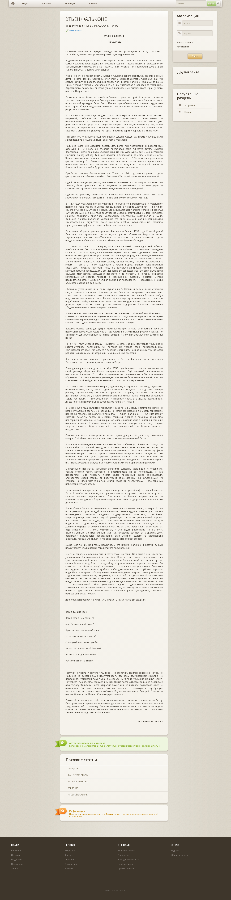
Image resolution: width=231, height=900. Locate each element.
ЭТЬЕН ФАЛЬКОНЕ (86, 19)
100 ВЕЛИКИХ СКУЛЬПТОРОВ (102, 25)
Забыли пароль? (185, 42)
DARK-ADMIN (75, 30)
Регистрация (183, 46)
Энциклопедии (74, 25)
